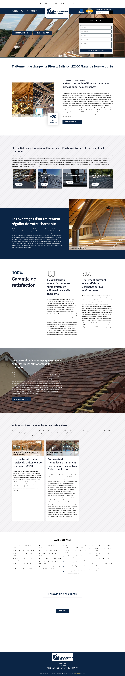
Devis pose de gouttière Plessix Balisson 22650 (49, 547)
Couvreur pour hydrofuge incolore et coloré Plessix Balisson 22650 (75, 567)
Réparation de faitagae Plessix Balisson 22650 (50, 559)
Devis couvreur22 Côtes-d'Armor (48, 176)
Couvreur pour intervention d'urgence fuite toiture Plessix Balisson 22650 (49, 568)
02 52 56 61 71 (17, 11)
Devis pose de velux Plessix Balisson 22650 (23, 551)
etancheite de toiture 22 (74, 175)
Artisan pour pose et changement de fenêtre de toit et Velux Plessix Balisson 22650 (76, 547)
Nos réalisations (22, 33)
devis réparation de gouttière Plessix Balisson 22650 (24, 547)
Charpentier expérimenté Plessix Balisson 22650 (101, 560)
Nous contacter (42, 33)
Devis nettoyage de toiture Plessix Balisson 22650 (23, 565)
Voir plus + (19, 184)
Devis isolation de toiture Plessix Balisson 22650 (49, 555)
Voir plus (62, 611)
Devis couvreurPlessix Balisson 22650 (48, 551)
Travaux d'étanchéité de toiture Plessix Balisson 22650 (48, 563)
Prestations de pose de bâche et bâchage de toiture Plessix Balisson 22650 (75, 557)
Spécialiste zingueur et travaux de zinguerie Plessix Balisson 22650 (75, 552)
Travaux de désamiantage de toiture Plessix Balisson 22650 (101, 555)
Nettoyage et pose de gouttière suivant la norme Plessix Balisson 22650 (75, 572)
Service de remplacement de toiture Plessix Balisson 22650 (101, 570)
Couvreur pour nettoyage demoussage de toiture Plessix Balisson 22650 (75, 562)
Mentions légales (60, 673)
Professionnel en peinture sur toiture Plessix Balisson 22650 (101, 565)
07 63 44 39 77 (31, 11)
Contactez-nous (69, 673)
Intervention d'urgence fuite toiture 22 (100, 176)
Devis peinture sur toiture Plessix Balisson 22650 (23, 555)
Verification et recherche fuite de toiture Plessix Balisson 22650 (23, 560)
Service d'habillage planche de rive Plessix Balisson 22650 (101, 550)
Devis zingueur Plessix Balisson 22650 (22, 569)
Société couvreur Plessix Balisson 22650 (100, 546)
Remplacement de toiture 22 (23, 176)
